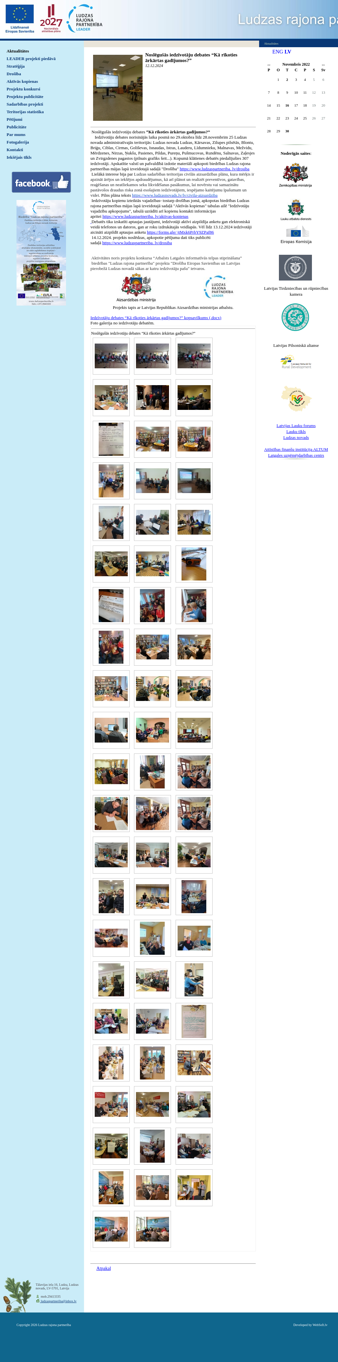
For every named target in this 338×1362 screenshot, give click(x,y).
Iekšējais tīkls (19, 157)
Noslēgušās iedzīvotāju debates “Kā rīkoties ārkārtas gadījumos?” (191, 57)
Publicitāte (16, 126)
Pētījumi (14, 119)
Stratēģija (16, 66)
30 (287, 131)
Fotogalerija (18, 142)
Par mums (16, 134)
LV (288, 51)
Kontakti (15, 149)
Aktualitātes (18, 51)
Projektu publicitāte (25, 96)
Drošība (14, 73)
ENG (277, 51)
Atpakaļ (103, 1268)
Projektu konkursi (23, 88)
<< (268, 65)
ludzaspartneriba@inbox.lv (58, 1301)
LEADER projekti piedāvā (31, 58)
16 (287, 105)
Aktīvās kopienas (22, 81)
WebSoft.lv (320, 1325)
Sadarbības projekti (25, 104)
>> (323, 65)
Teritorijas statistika (25, 111)
